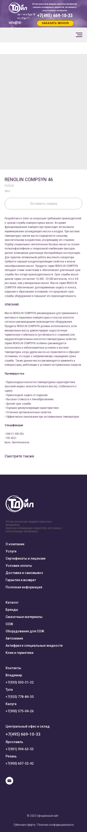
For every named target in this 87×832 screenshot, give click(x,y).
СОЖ (9, 624)
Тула (9, 689)
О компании (15, 544)
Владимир (14, 675)
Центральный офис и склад (28, 726)
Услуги (11, 551)
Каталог (12, 602)
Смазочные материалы (24, 617)
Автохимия (14, 638)
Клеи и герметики (19, 653)
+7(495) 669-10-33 (23, 734)
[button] (55, 23)
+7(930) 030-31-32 (20, 682)
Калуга (11, 704)
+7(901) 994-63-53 (20, 749)
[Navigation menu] (79, 35)
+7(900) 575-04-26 (20, 711)
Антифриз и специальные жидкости (34, 645)
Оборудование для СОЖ (25, 631)
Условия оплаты (19, 565)
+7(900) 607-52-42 (20, 763)
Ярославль (14, 742)
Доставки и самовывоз (24, 573)
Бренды (12, 609)
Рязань (11, 756)
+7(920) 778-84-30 (20, 697)
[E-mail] (9, 783)
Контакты (13, 668)
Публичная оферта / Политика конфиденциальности (43, 824)
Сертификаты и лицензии (25, 558)
